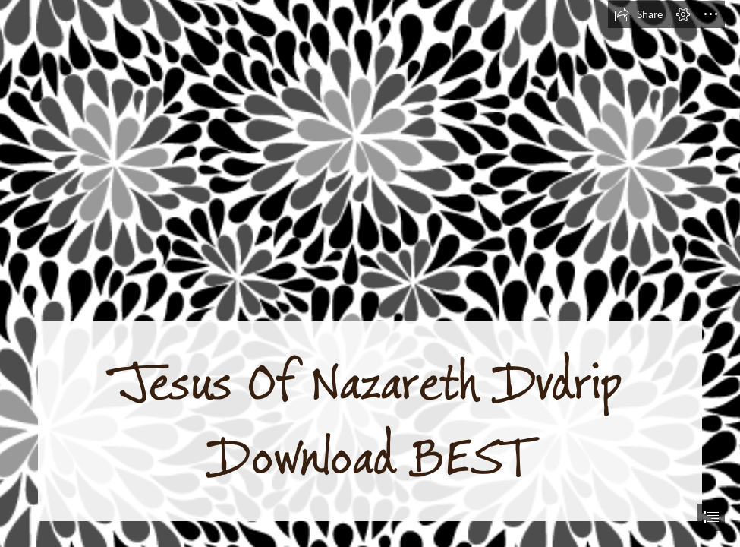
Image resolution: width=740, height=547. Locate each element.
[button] (638, 14)
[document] (370, 273)
